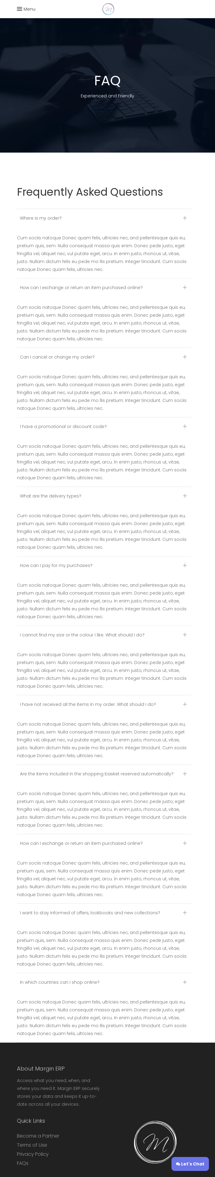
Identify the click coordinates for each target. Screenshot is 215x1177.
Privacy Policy (33, 1154)
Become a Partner (38, 1135)
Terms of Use (32, 1145)
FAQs (22, 1163)
